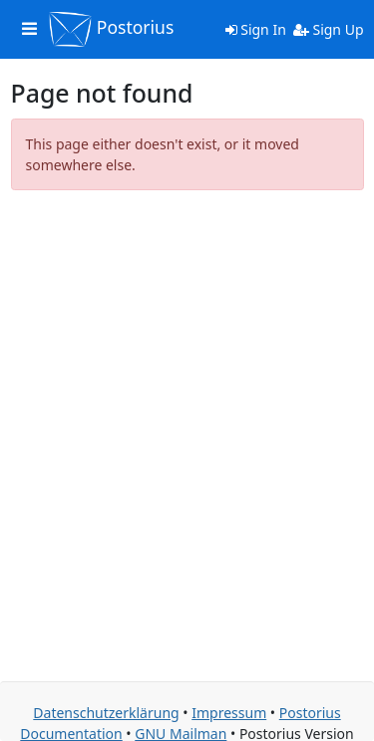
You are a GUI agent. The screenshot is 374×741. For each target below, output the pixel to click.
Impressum (228, 712)
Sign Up (328, 29)
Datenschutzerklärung (106, 712)
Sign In (255, 29)
